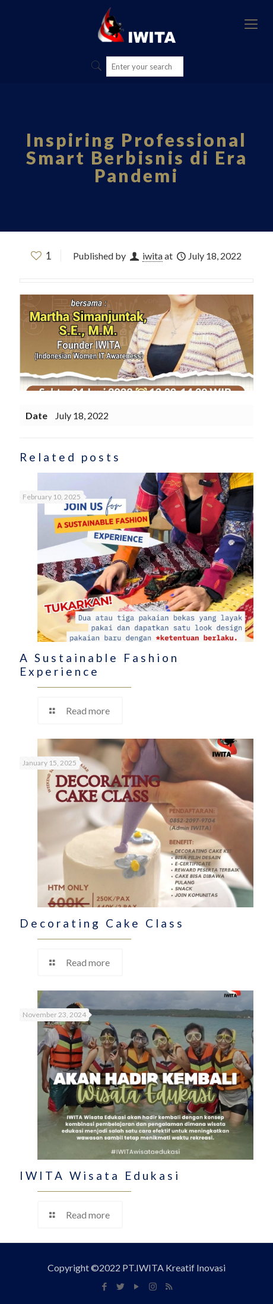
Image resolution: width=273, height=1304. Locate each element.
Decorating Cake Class (102, 923)
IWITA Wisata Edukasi (100, 1175)
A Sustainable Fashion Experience (99, 664)
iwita (152, 255)
